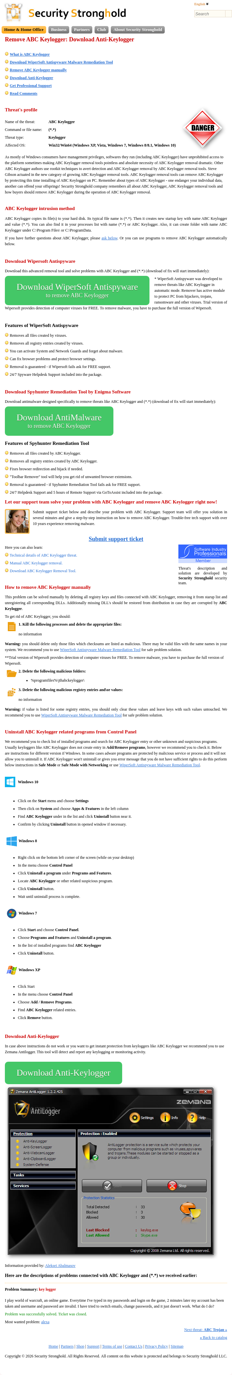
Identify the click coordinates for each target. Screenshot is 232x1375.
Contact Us (133, 1346)
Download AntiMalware (59, 421)
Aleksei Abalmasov (60, 1265)
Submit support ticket (116, 539)
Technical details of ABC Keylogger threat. (43, 555)
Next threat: (205, 1329)
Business (59, 29)
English (201, 4)
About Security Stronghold (137, 29)
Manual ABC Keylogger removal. (36, 563)
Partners (82, 29)
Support (93, 1346)
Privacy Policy (156, 1346)
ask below (109, 238)
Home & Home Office (24, 29)
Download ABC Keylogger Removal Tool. (43, 571)
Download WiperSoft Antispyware (77, 290)
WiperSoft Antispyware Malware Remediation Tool (100, 649)
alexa (45, 1322)
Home (53, 1346)
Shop (80, 1346)
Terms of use (112, 1346)
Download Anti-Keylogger (63, 1073)
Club (101, 29)
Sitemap (177, 1346)
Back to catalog (213, 1337)
